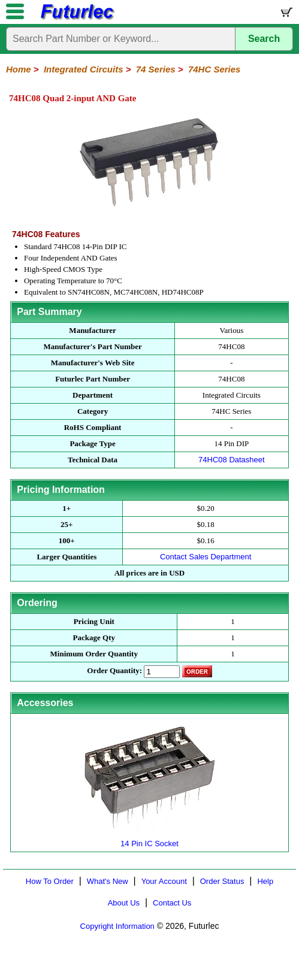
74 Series (156, 69)
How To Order (50, 881)
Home (18, 69)
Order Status (222, 881)
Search (264, 39)
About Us (124, 902)
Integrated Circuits (83, 69)
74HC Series (214, 69)
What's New (107, 881)
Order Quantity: (114, 670)
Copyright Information (117, 926)
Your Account (164, 881)
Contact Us (172, 902)
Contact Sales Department (205, 556)
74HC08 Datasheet (231, 459)
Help (265, 881)
